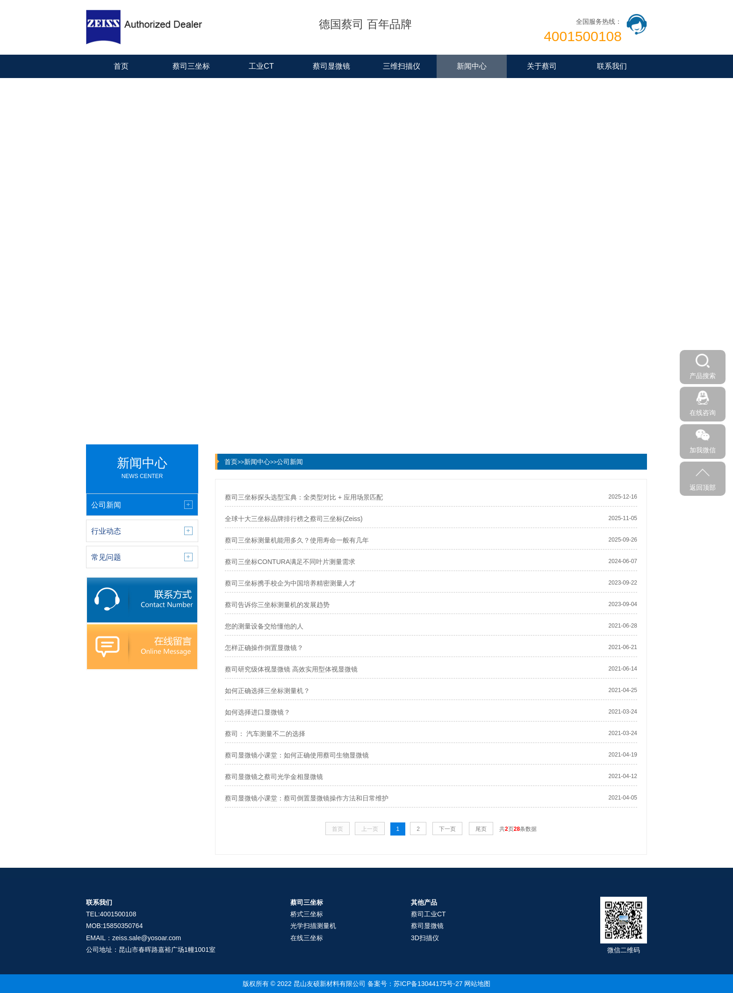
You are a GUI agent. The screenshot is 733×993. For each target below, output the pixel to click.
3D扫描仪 (425, 938)
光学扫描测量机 (313, 925)
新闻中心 (472, 66)
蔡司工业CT (428, 914)
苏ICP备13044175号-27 (428, 983)
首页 (121, 66)
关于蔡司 (542, 66)
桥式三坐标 (306, 914)
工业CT (261, 66)
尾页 (481, 829)
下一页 (447, 829)
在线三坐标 (306, 938)
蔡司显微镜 (331, 66)
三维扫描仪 (401, 66)
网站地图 (477, 983)
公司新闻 (290, 461)
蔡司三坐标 (191, 66)
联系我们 (612, 66)
